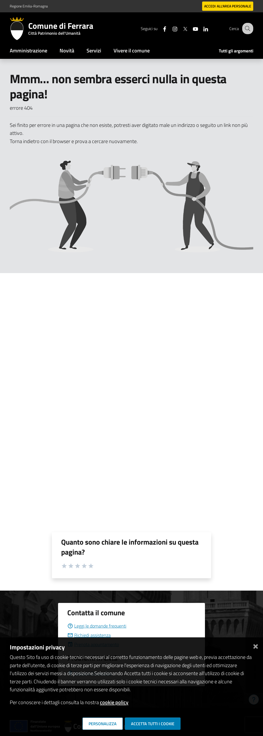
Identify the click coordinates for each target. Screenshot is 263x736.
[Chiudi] (255, 645)
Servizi (94, 50)
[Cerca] (247, 28)
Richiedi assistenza (89, 635)
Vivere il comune (132, 50)
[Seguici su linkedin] (201, 28)
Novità (67, 50)
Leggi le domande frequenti (96, 625)
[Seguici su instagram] (171, 28)
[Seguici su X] (181, 28)
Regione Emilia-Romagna (29, 6)
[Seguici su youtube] (191, 28)
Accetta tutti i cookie (152, 724)
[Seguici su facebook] (160, 28)
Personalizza (103, 724)
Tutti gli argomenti (236, 51)
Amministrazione (28, 50)
